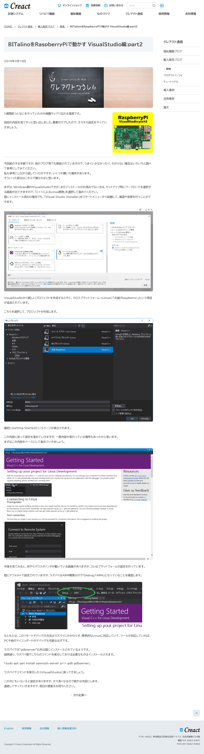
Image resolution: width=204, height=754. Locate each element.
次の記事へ (80, 695)
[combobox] (139, 5)
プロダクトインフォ (173, 75)
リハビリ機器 (47, 13)
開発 (168, 69)
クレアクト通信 (134, 13)
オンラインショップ (72, 5)
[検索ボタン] (154, 5)
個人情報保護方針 (66, 728)
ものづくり (103, 13)
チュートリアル (171, 82)
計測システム (16, 13)
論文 (166, 107)
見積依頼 (95, 5)
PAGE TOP (196, 713)
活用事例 (169, 98)
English (162, 5)
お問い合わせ (116, 5)
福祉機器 (75, 13)
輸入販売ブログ (173, 59)
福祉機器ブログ (173, 51)
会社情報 (190, 13)
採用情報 (164, 13)
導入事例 (169, 90)
